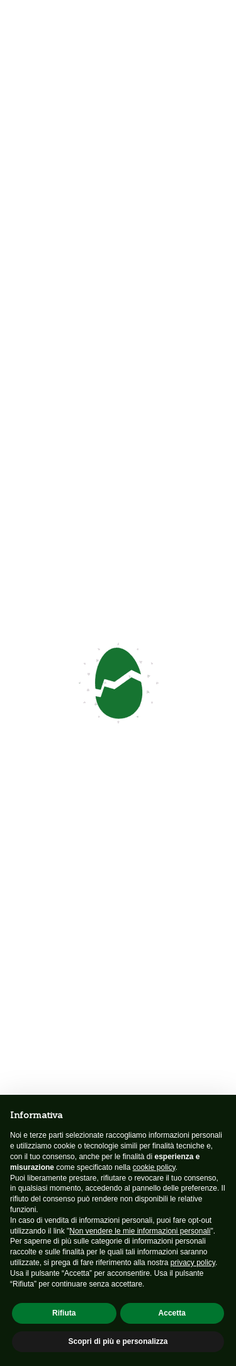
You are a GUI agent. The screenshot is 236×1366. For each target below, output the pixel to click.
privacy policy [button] (193, 1262)
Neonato (26, 1078)
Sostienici (118, 722)
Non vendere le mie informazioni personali (139, 1231)
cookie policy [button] (154, 1167)
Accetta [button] (172, 1313)
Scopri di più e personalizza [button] (117, 1341)
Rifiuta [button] (64, 1313)
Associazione (36, 1048)
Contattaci (51, 150)
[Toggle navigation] (217, 25)
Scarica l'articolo (52, 478)
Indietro (31, 107)
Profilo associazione (50, 1063)
